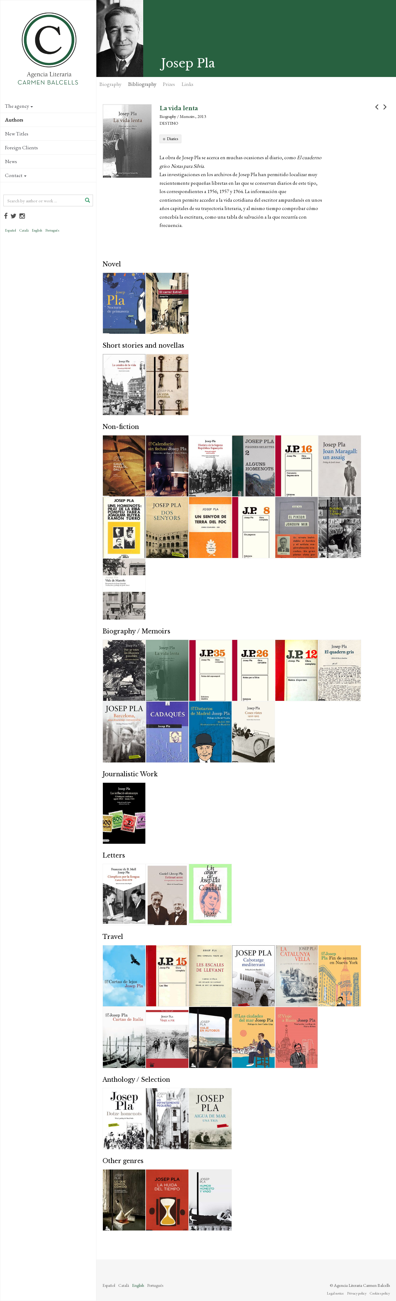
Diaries (172, 138)
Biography (110, 84)
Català (24, 230)
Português (52, 230)
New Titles (16, 133)
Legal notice (335, 1293)
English (37, 230)
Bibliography (142, 84)
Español (10, 230)
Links (187, 84)
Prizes (169, 84)
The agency (19, 106)
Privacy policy (356, 1293)
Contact (15, 175)
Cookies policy (380, 1293)
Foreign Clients (21, 147)
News (11, 161)
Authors (14, 119)
